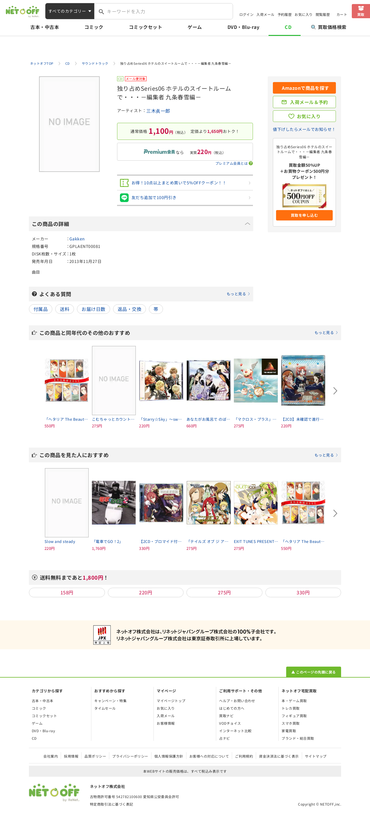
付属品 (41, 308)
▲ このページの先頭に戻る (313, 672)
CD (288, 26)
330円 (303, 592)
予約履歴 (285, 14)
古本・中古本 (44, 26)
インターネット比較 (235, 730)
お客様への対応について (209, 756)
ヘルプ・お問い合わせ (237, 700)
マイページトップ (171, 700)
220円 (145, 592)
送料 (64, 308)
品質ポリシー (95, 756)
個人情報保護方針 (168, 756)
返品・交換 (129, 308)
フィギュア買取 (294, 715)
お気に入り (303, 14)
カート (341, 14)
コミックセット (145, 26)
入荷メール (265, 14)
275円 (224, 592)
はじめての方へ (231, 708)
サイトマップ (316, 756)
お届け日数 (93, 308)
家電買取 (289, 730)
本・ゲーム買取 (294, 700)
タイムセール (105, 708)
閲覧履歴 (323, 14)
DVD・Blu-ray (243, 26)
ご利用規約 (244, 756)
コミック (93, 26)
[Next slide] (335, 391)
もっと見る (236, 293)
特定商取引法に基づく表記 (111, 804)
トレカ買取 (290, 708)
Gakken (77, 239)
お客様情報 (166, 723)
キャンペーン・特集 (110, 700)
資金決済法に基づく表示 (279, 756)
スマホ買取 (290, 723)
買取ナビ (226, 715)
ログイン (246, 14)
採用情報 (71, 756)
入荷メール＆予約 (309, 102)
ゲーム (195, 26)
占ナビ (224, 738)
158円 (66, 592)
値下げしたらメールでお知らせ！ (304, 129)
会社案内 (50, 756)
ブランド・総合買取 (298, 738)
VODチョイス (230, 723)
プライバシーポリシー (130, 756)
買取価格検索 (329, 26)
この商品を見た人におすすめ (188, 455)
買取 (361, 14)
